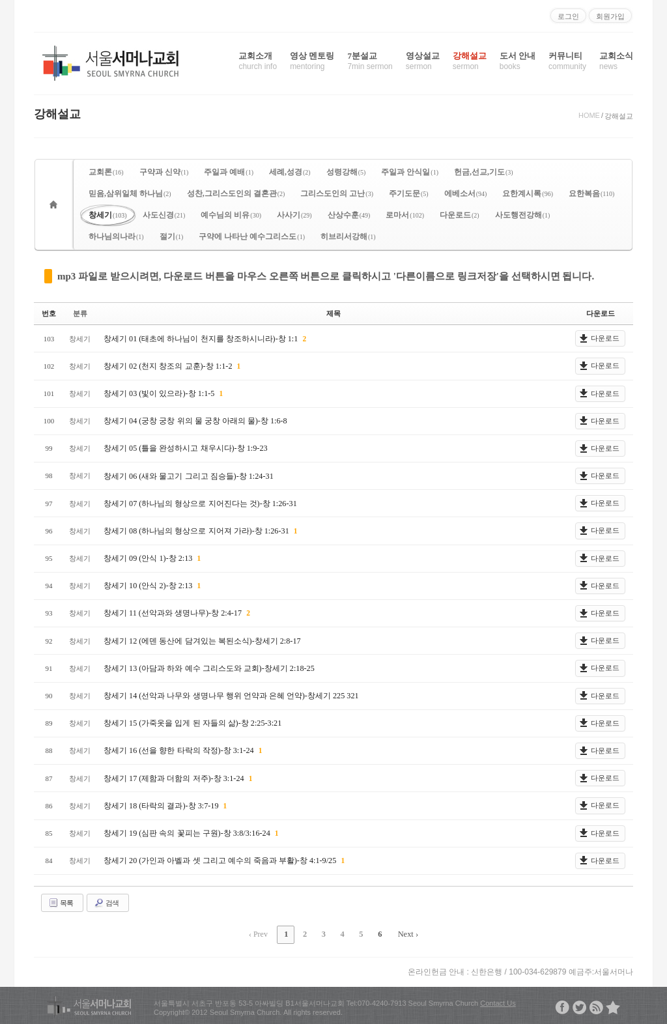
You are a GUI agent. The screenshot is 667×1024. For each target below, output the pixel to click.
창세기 (108, 215)
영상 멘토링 (312, 61)
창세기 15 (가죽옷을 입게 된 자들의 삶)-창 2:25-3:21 (192, 723)
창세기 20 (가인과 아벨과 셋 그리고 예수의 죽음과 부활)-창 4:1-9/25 (220, 860)
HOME (589, 115)
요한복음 (591, 193)
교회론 (106, 172)
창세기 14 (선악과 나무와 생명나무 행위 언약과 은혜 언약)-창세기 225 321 (231, 695)
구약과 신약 (164, 172)
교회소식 (616, 61)
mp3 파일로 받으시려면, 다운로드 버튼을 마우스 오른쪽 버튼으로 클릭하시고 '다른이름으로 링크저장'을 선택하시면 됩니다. (325, 276)
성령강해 (346, 172)
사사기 (294, 215)
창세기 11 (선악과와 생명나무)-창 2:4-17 (173, 613)
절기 (172, 236)
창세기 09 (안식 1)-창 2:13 (148, 558)
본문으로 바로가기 (0, 5)
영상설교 (423, 61)
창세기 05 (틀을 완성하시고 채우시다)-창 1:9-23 (185, 448)
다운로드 (459, 215)
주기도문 (409, 193)
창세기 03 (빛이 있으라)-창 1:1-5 (160, 392)
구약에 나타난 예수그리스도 (252, 236)
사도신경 (164, 215)
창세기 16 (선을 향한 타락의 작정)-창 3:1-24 (179, 750)
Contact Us (497, 1001)
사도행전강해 (522, 215)
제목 (333, 313)
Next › (404, 933)
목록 (60, 902)
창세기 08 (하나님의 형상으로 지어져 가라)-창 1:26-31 (197, 530)
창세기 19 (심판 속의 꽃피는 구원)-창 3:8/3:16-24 (187, 832)
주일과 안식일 (409, 172)
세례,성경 (290, 172)
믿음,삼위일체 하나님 (130, 193)
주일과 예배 (228, 172)
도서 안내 (517, 61)
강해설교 (470, 61)
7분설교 (369, 61)
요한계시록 (527, 193)
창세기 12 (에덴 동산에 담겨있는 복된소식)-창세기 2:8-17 (202, 640)
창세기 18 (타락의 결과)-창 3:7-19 (162, 805)
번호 (49, 313)
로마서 (405, 215)
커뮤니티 (567, 61)
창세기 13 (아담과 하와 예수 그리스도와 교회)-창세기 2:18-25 (208, 667)
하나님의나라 (116, 236)
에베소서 (465, 193)
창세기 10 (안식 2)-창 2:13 (148, 585)
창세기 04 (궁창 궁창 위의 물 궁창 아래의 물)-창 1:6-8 (195, 420)
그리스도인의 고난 (336, 193)
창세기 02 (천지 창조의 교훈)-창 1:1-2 (168, 365)
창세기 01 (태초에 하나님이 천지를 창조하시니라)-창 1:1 (201, 338)
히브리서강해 (348, 236)
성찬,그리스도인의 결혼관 (236, 193)
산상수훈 (349, 215)
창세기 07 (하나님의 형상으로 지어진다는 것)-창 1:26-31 (200, 502)
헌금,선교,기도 (483, 172)
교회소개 (257, 61)
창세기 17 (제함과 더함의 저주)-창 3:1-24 (174, 777)
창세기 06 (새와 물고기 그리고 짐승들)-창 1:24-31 (188, 475)
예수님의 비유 (231, 215)
